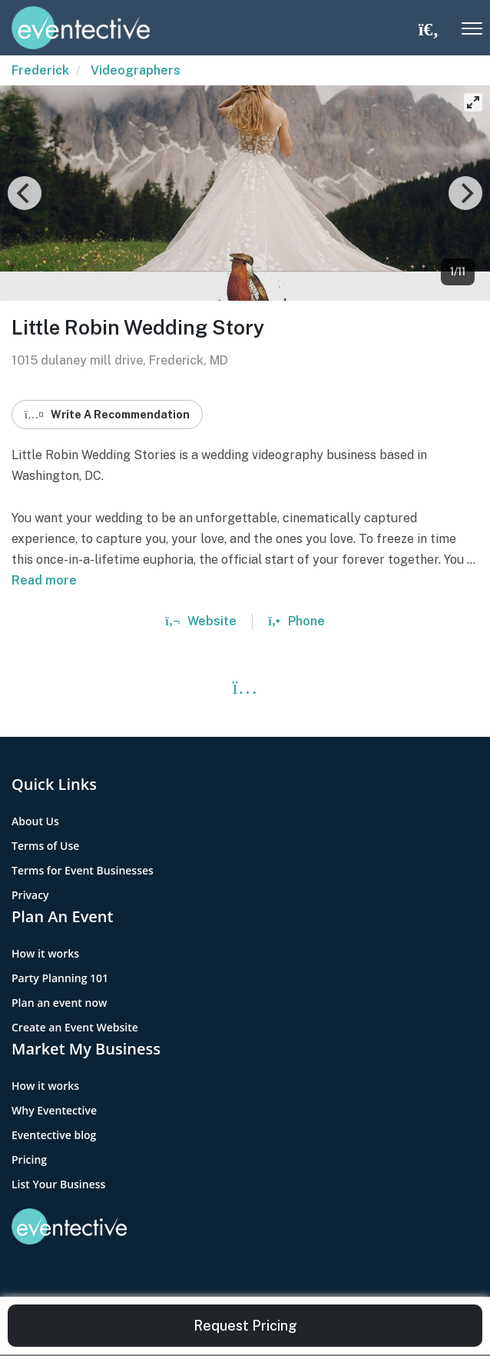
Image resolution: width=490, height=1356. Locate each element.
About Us (35, 821)
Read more (44, 580)
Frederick (40, 70)
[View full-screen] (473, 102)
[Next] (465, 193)
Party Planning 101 (60, 978)
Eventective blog (54, 1135)
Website (201, 621)
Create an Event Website (75, 1027)
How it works (45, 953)
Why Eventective (54, 1110)
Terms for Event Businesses (83, 870)
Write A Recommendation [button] (107, 414)
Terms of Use (45, 845)
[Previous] (24, 193)
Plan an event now (59, 1002)
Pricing (29, 1159)
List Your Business (58, 1184)
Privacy (30, 895)
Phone (296, 621)
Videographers (135, 70)
